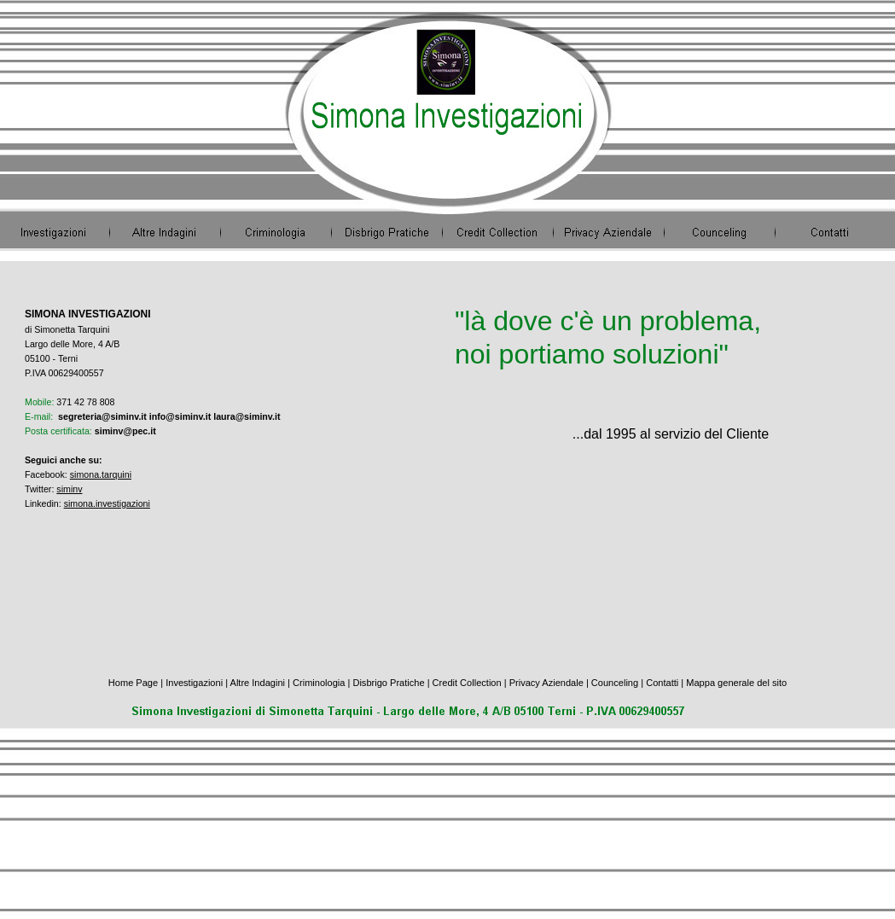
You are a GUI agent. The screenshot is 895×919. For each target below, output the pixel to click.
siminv (69, 489)
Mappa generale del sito (736, 683)
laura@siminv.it (246, 416)
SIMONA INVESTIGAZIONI (88, 314)
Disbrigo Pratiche (388, 683)
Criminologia (319, 683)
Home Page (133, 683)
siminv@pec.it (125, 431)
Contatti (662, 683)
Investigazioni (194, 683)
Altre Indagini (257, 683)
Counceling (616, 683)
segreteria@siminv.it (102, 416)
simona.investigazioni (107, 503)
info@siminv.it (180, 416)
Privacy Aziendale (546, 683)
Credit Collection (467, 683)
